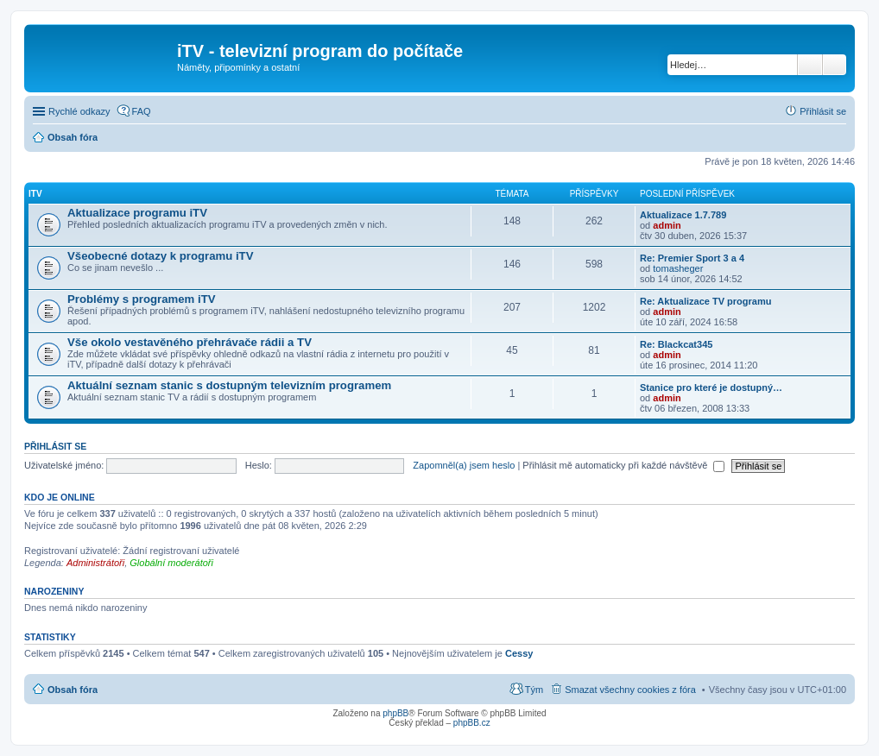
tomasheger (678, 268)
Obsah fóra (72, 689)
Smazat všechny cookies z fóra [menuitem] (630, 689)
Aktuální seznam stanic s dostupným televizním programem (229, 385)
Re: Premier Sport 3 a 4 (692, 258)
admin (666, 225)
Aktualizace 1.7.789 (683, 215)
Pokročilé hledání (834, 64)
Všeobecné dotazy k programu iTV (160, 255)
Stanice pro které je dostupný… (711, 387)
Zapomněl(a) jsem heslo (464, 465)
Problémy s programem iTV (141, 299)
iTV (35, 193)
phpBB (395, 713)
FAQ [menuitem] (141, 111)
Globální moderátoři (171, 563)
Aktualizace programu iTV (137, 212)
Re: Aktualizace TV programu (705, 301)
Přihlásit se (55, 446)
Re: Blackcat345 (676, 344)
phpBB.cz (471, 723)
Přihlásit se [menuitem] (823, 111)
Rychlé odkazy (79, 111)
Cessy (519, 653)
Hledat (810, 64)
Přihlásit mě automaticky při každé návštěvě (623, 465)
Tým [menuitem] (534, 689)
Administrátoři (95, 563)
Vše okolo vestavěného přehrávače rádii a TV (189, 342)
